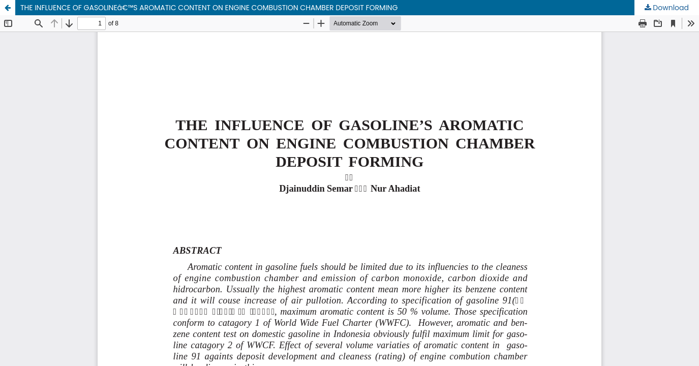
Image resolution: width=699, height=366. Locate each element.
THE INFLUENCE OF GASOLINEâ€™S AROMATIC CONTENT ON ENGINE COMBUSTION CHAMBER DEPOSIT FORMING (209, 8)
